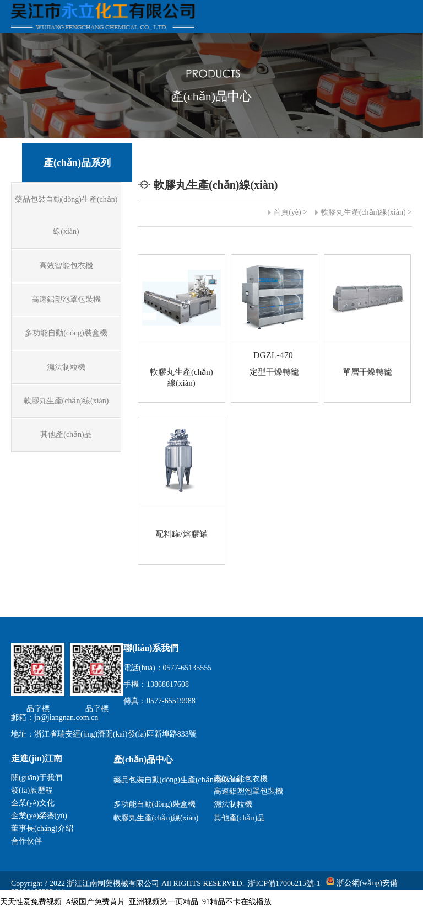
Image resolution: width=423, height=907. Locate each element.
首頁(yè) (287, 212)
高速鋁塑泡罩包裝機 (248, 791)
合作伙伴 (26, 841)
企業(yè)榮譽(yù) (39, 816)
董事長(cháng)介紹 (42, 828)
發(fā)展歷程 (32, 790)
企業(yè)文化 (33, 803)
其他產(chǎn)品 (239, 818)
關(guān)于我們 (36, 777)
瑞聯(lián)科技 (388, 902)
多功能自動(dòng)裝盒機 (154, 804)
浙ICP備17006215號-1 (284, 883)
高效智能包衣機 (241, 779)
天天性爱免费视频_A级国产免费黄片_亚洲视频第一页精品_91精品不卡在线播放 (136, 902)
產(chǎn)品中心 (143, 759)
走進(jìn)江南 (36, 758)
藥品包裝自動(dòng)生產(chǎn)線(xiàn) (161, 780)
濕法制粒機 (233, 804)
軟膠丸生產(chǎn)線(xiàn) (363, 212)
